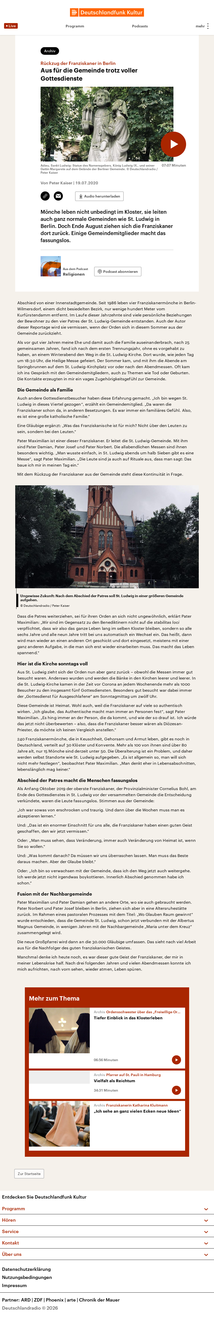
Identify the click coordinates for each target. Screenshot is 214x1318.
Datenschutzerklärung (26, 1269)
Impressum (14, 1285)
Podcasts (140, 26)
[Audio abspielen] (173, 144)
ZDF (40, 1300)
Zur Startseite (29, 1173)
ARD (27, 1300)
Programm (75, 26)
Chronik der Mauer (99, 1300)
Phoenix (56, 1300)
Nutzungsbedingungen (27, 1277)
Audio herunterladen (102, 196)
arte (73, 1300)
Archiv (50, 51)
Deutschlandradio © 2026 (30, 1308)
